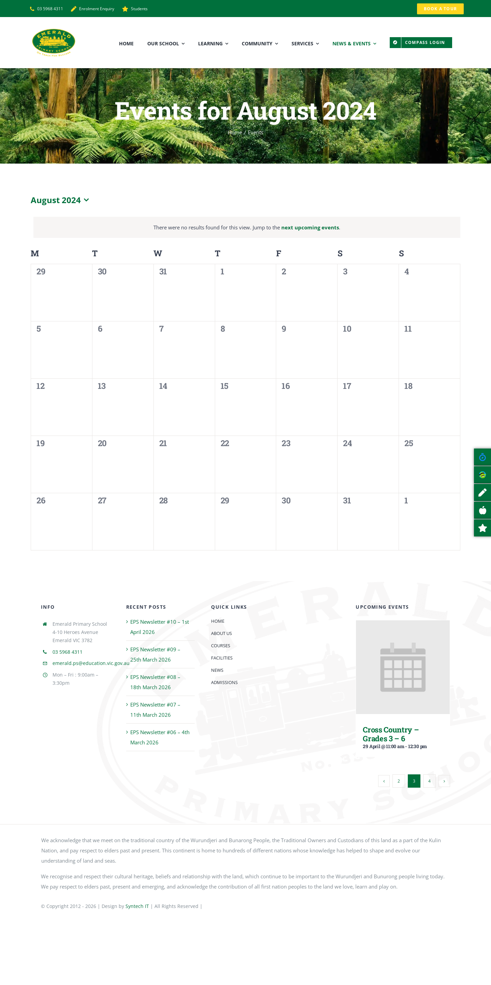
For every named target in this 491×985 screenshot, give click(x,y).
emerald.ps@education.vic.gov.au (91, 663)
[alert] (246, 227)
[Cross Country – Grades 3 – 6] (403, 625)
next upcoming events (310, 227)
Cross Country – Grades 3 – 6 (391, 734)
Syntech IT (137, 906)
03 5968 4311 (68, 652)
